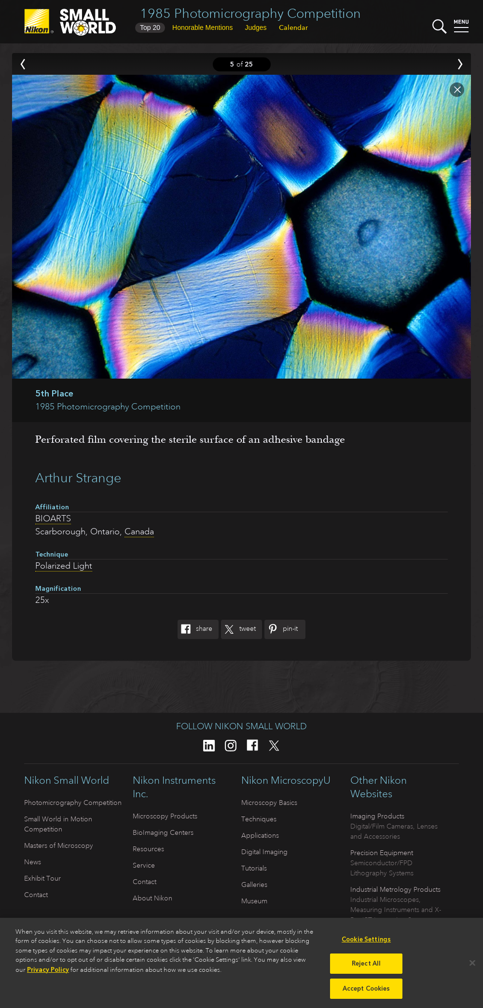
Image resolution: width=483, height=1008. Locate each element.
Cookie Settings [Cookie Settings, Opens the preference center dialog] (366, 943)
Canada (139, 531)
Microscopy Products (165, 816)
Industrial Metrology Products (395, 889)
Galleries (254, 884)
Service (144, 865)
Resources (148, 849)
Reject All (366, 967)
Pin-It (281, 629)
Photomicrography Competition (73, 802)
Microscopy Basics (269, 802)
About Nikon (152, 898)
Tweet (238, 629)
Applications (260, 835)
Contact (36, 894)
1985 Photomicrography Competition (250, 13)
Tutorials (254, 868)
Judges (255, 27)
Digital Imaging (264, 851)
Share (195, 629)
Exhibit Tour (42, 878)
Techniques (258, 819)
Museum (254, 901)
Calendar (293, 27)
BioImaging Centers (163, 832)
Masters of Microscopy (58, 845)
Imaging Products (377, 816)
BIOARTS (53, 518)
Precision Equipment (381, 852)
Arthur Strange (78, 478)
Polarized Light (63, 565)
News (32, 862)
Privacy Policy (48, 973)
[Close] (472, 967)
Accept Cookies (366, 992)
